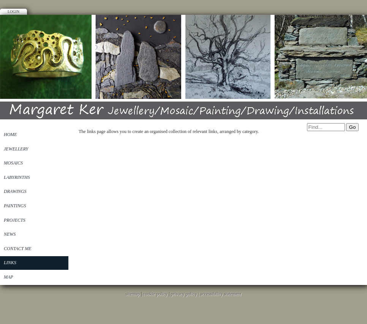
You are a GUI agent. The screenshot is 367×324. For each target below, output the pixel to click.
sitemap (133, 294)
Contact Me (18, 248)
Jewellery (16, 149)
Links (10, 262)
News (10, 234)
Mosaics (13, 163)
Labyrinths (17, 177)
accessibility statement (220, 294)
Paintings (15, 205)
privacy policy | (185, 294)
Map (8, 277)
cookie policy (155, 294)
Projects (14, 220)
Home (10, 134)
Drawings (15, 191)
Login (13, 11)
